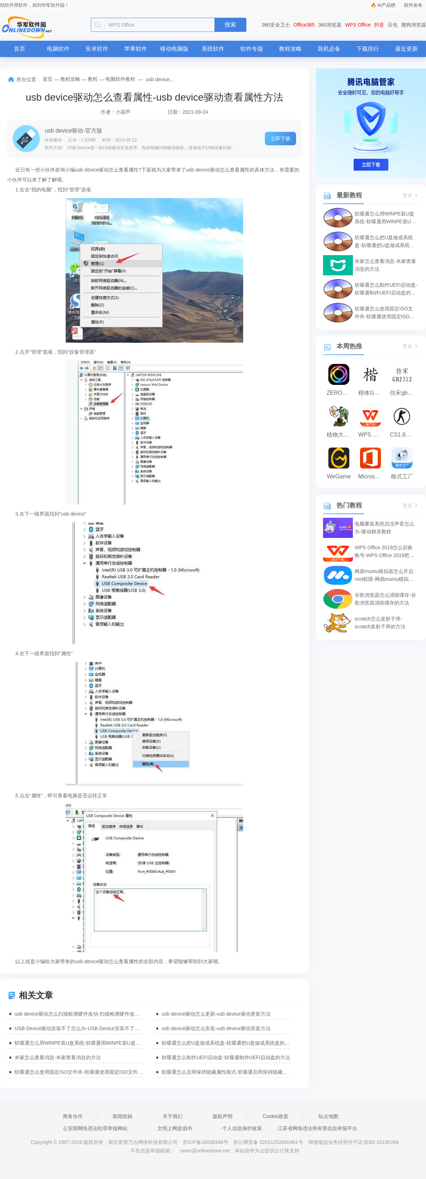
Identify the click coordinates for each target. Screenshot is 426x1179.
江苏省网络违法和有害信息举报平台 (317, 1128)
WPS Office (358, 24)
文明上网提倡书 (174, 1128)
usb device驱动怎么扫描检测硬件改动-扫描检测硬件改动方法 (79, 1014)
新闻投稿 (122, 1116)
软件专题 (251, 49)
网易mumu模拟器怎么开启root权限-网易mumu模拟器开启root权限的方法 (384, 575)
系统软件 (213, 49)
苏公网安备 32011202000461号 (269, 1142)
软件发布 (413, 5)
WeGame (339, 476)
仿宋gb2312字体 (404, 393)
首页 (19, 49)
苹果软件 (135, 49)
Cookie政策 (275, 1116)
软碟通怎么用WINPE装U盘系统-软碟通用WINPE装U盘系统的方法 (79, 1043)
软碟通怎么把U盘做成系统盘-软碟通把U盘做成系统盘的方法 (226, 1043)
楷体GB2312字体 (372, 393)
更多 (411, 195)
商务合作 (73, 1116)
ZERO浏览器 (341, 393)
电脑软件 (58, 49)
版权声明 (223, 1116)
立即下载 (280, 138)
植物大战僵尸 (341, 435)
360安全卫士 (276, 24)
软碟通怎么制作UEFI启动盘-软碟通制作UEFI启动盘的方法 (226, 1057)
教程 (93, 79)
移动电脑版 (174, 49)
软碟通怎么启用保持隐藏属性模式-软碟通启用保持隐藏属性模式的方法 (226, 1072)
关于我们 (172, 1116)
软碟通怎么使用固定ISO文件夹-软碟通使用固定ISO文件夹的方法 (79, 1072)
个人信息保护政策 (242, 1128)
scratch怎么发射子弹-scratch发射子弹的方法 (380, 622)
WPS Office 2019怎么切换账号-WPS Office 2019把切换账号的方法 (384, 552)
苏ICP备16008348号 (205, 1142)
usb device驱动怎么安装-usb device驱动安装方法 (216, 1028)
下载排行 (367, 49)
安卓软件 (97, 49)
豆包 (393, 24)
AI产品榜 (386, 5)
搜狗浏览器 (413, 24)
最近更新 (406, 49)
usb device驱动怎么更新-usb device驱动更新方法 (216, 1014)
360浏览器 (330, 24)
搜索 (230, 25)
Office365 (304, 24)
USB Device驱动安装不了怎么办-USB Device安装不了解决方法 (79, 1028)
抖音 (379, 24)
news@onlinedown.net (205, 1150)
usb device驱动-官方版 (73, 131)
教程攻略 (290, 49)
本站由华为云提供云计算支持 (267, 1150)
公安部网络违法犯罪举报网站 (95, 1128)
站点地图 (328, 1116)
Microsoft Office (372, 476)
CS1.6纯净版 (404, 435)
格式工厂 (402, 476)
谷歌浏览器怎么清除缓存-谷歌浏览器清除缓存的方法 (385, 599)
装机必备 (329, 49)
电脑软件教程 (120, 79)
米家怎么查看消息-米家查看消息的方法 (58, 1057)
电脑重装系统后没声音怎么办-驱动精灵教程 (384, 527)
